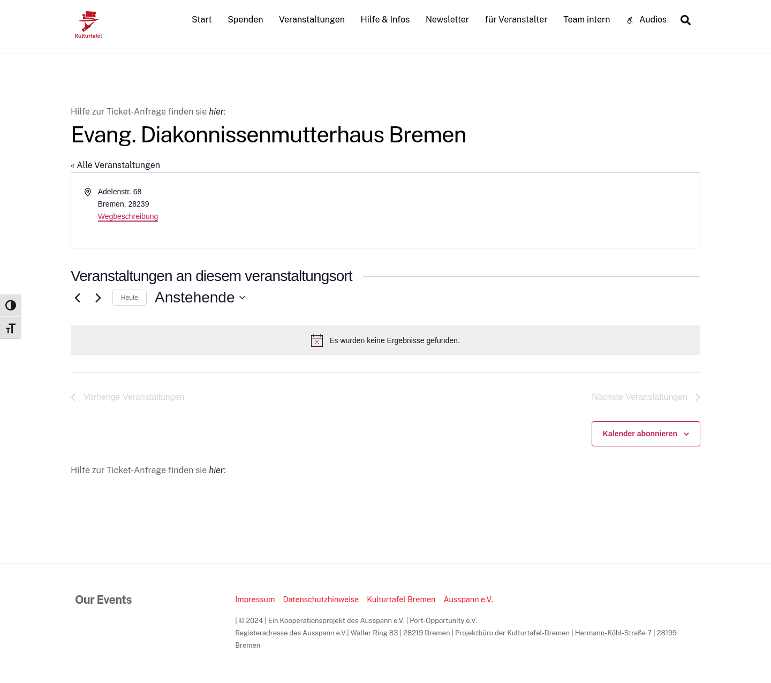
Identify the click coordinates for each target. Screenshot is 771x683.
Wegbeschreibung (128, 216)
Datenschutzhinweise (321, 599)
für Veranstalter (516, 19)
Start (202, 19)
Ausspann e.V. (468, 599)
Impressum (255, 599)
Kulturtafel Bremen (401, 599)
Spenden (245, 19)
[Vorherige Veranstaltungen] (77, 297)
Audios (646, 19)
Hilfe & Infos (385, 19)
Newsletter (447, 19)
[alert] (385, 340)
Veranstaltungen (312, 19)
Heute (129, 297)
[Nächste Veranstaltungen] (98, 297)
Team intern (586, 19)
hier (216, 112)
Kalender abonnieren (640, 433)
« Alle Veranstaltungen (115, 165)
